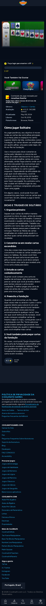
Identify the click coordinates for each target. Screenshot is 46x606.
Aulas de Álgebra (8, 503)
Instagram (6, 571)
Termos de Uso (23, 410)
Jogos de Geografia (9, 488)
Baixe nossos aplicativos (11, 492)
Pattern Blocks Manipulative (12, 546)
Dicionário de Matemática (12, 510)
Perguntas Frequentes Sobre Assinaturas (18, 439)
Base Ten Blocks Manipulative (13, 539)
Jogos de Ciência (8, 485)
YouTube (5, 578)
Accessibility (7, 456)
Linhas (4, 514)
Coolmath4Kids (8, 532)
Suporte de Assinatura (11, 442)
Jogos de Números (9, 471)
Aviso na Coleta (8, 410)
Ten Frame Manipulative (11, 535)
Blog (3, 446)
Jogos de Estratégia (10, 464)
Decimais (5, 521)
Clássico (24, 107)
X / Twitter (6, 568)
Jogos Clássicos (8, 481)
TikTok (4, 564)
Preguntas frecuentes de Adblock (15, 416)
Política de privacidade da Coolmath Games (18, 395)
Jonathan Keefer (18, 98)
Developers (6, 449)
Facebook (6, 575)
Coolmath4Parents (9, 556)
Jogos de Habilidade (10, 467)
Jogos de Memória (9, 478)
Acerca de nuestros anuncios (13, 413)
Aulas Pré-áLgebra (9, 500)
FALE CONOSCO (8, 453)
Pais (3, 435)
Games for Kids (8, 428)
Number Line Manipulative (12, 542)
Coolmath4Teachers (10, 553)
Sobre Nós (6, 431)
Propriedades (7, 524)
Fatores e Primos (8, 517)
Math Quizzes (7, 550)
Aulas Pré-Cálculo (9, 507)
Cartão (32, 107)
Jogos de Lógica (8, 474)
